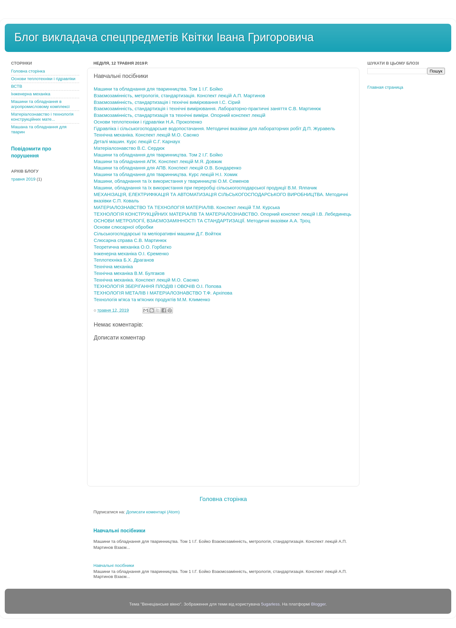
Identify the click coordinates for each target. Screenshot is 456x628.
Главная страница (385, 87)
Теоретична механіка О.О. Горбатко (132, 247)
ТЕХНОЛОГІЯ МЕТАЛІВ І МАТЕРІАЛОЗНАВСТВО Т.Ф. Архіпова (163, 292)
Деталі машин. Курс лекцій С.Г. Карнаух (137, 141)
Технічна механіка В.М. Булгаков (129, 273)
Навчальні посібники (119, 530)
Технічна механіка (113, 266)
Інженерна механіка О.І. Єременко (131, 253)
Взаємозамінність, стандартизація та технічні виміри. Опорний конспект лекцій (179, 115)
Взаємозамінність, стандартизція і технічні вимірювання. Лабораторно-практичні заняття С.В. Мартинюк (207, 108)
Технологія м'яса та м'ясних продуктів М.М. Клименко (152, 299)
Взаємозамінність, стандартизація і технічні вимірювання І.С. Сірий (167, 102)
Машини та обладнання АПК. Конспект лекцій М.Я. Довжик (158, 161)
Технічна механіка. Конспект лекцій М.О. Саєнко (146, 134)
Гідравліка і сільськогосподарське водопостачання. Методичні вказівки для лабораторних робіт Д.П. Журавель (214, 128)
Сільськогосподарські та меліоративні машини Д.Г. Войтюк (157, 233)
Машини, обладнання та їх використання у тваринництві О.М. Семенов (171, 181)
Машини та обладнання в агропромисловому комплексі (40, 104)
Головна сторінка (223, 499)
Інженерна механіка (30, 94)
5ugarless (270, 604)
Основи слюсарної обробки (123, 227)
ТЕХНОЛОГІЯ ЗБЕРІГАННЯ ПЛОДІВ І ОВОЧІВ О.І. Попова (157, 286)
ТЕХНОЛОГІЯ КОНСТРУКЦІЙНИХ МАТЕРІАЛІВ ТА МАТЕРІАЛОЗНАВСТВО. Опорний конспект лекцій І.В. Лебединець (222, 214)
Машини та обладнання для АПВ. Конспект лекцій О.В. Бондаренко (167, 167)
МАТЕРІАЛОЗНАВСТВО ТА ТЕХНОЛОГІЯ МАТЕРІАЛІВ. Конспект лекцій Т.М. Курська (187, 207)
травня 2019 (23, 179)
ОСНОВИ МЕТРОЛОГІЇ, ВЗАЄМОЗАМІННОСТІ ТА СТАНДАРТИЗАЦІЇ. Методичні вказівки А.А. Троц (202, 220)
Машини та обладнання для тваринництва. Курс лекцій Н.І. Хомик (166, 174)
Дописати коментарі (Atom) (153, 512)
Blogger (318, 604)
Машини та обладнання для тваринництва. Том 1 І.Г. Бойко (158, 89)
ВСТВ (16, 86)
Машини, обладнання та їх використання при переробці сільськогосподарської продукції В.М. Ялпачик (205, 187)
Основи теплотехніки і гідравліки (43, 78)
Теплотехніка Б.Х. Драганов (124, 260)
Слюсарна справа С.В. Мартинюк (130, 240)
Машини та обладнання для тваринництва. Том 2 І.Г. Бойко (158, 154)
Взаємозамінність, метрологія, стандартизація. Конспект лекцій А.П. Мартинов (179, 95)
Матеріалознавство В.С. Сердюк (129, 148)
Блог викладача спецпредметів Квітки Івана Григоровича (164, 37)
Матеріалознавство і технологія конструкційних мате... (42, 117)
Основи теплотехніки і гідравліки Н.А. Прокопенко (148, 121)
